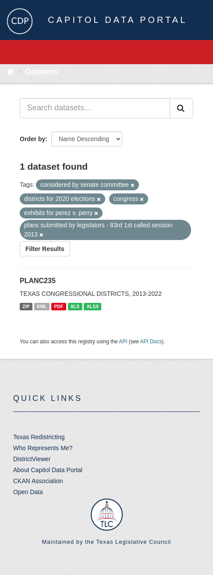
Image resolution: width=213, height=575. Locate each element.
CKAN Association (38, 480)
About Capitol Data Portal (47, 469)
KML (42, 306)
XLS (75, 306)
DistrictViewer (31, 458)
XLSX (93, 306)
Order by (32, 138)
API (123, 341)
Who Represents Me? (42, 447)
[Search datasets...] (95, 108)
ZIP (25, 306)
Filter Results (44, 248)
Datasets (41, 71)
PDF (58, 306)
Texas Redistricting (39, 436)
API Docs (151, 341)
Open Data (28, 491)
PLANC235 (38, 280)
